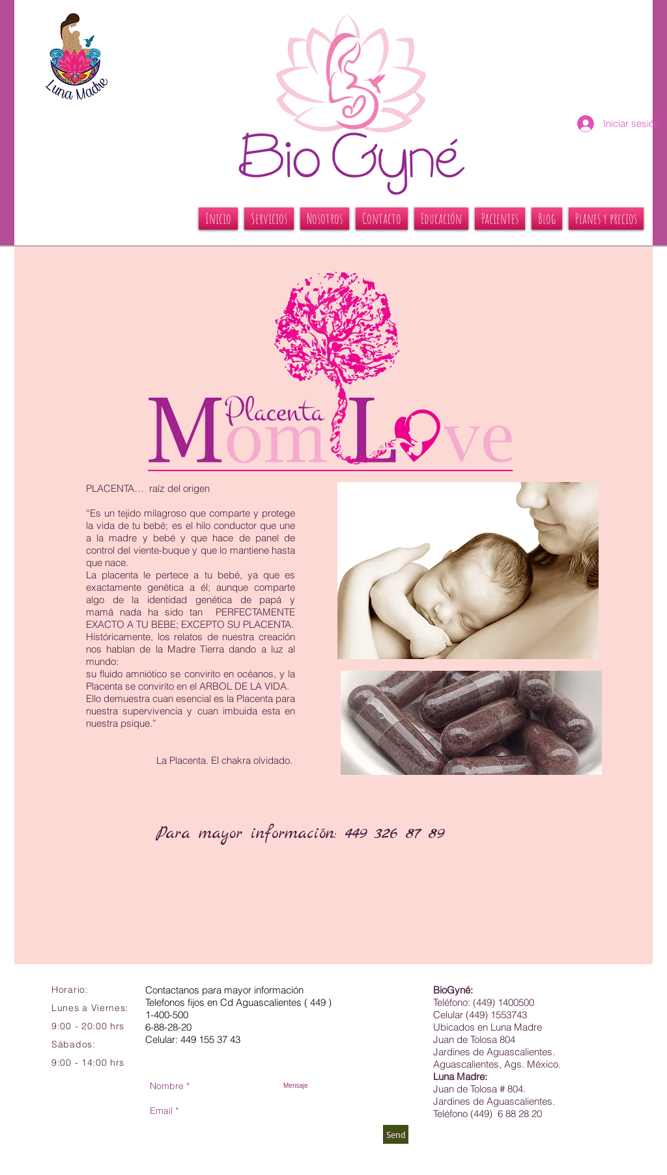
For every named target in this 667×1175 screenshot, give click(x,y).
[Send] (395, 1134)
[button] (269, 219)
